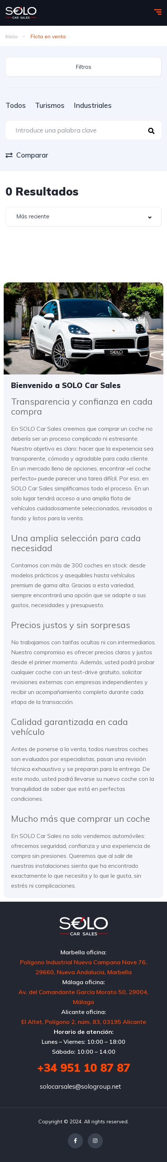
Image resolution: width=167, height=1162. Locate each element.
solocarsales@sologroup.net (80, 1086)
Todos (16, 105)
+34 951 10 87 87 (83, 1068)
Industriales (93, 105)
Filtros (83, 66)
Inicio (12, 36)
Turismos (50, 105)
